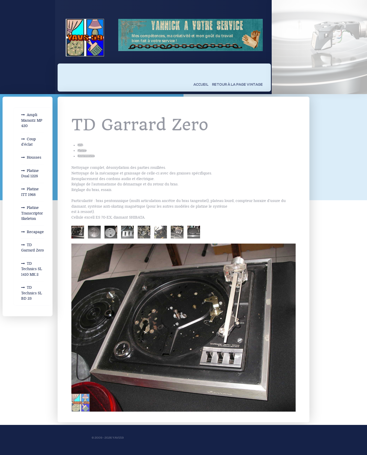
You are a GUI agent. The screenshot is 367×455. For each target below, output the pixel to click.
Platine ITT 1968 (30, 192)
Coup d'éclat (28, 142)
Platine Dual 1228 (30, 174)
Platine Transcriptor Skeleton (32, 213)
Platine (82, 150)
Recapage (35, 232)
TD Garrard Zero (32, 248)
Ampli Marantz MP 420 (31, 120)
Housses (34, 157)
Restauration (86, 156)
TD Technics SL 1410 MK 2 (31, 269)
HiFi (80, 145)
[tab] (77, 232)
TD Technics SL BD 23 (31, 293)
